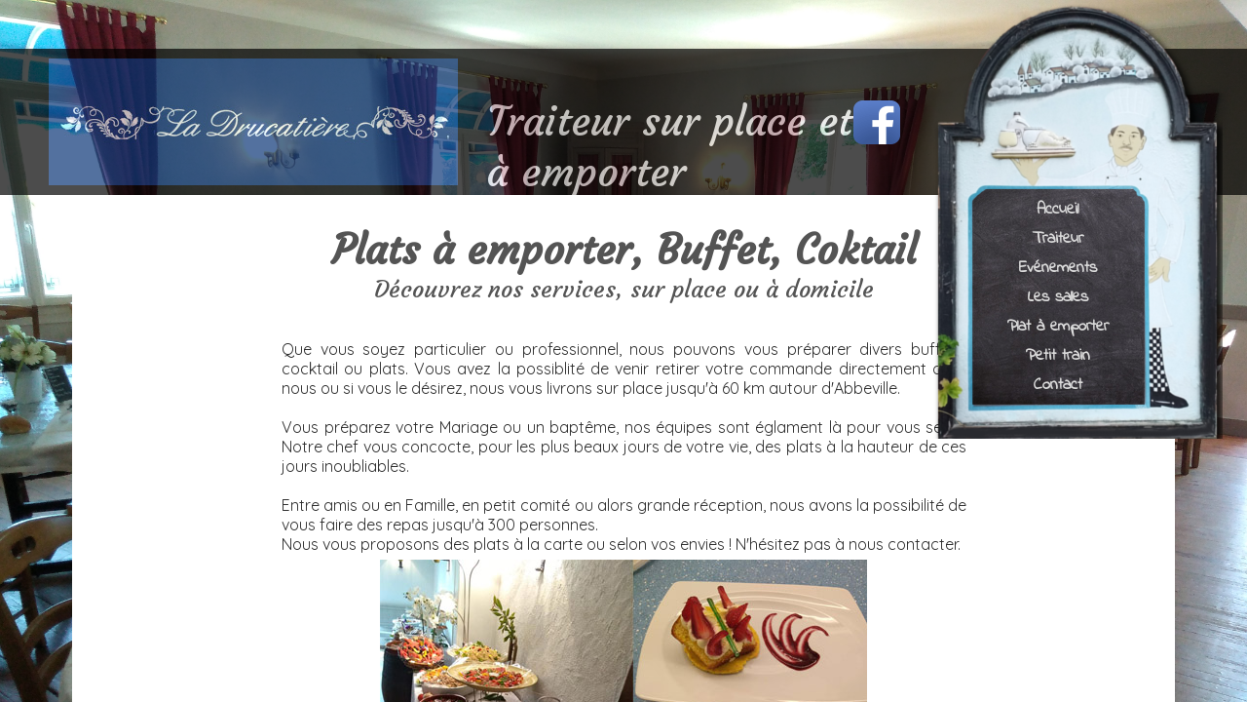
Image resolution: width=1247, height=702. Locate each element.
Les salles (1058, 296)
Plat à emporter (1058, 325)
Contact (1058, 383)
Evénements (1058, 266)
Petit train (1058, 354)
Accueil (1057, 208)
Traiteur (1058, 237)
